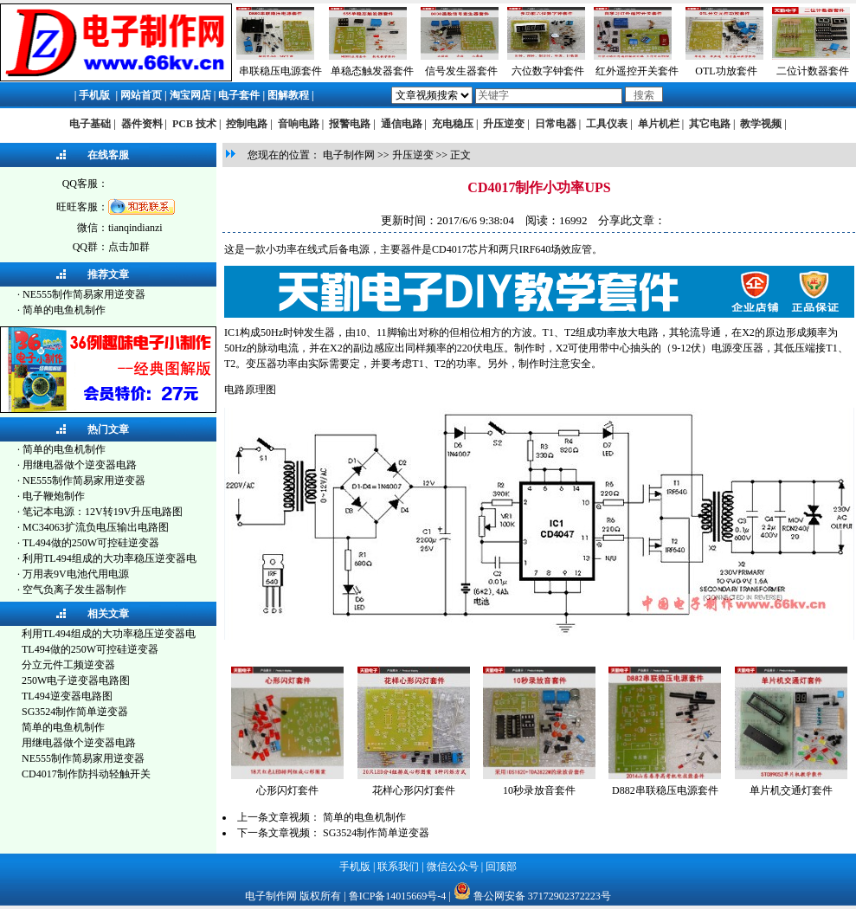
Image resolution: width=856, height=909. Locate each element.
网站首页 (141, 95)
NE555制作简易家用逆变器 (84, 294)
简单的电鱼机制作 (64, 310)
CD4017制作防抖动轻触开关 (86, 774)
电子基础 (90, 124)
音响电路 (298, 124)
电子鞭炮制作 (54, 496)
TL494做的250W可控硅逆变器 (91, 543)
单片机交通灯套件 (791, 790)
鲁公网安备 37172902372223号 (542, 896)
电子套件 (239, 95)
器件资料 (142, 124)
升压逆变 (504, 124)
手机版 (94, 95)
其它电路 (709, 124)
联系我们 (398, 867)
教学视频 (761, 124)
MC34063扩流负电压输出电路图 (96, 527)
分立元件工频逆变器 (68, 665)
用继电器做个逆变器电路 (80, 465)
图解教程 (288, 95)
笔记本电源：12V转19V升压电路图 (103, 512)
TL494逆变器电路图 (67, 696)
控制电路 (246, 124)
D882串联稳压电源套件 (665, 790)
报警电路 (349, 124)
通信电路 (401, 124)
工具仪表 (607, 124)
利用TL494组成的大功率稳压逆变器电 (109, 558)
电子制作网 (349, 155)
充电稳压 (452, 124)
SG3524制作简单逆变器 (75, 712)
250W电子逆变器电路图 (76, 680)
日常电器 (555, 124)
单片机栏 (658, 124)
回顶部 (501, 867)
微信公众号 (453, 867)
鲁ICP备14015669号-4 (398, 896)
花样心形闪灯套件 (413, 790)
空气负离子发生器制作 (74, 589)
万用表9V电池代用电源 (76, 574)
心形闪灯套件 (287, 790)
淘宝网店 (190, 95)
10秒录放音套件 (539, 790)
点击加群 (129, 247)
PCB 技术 (194, 124)
